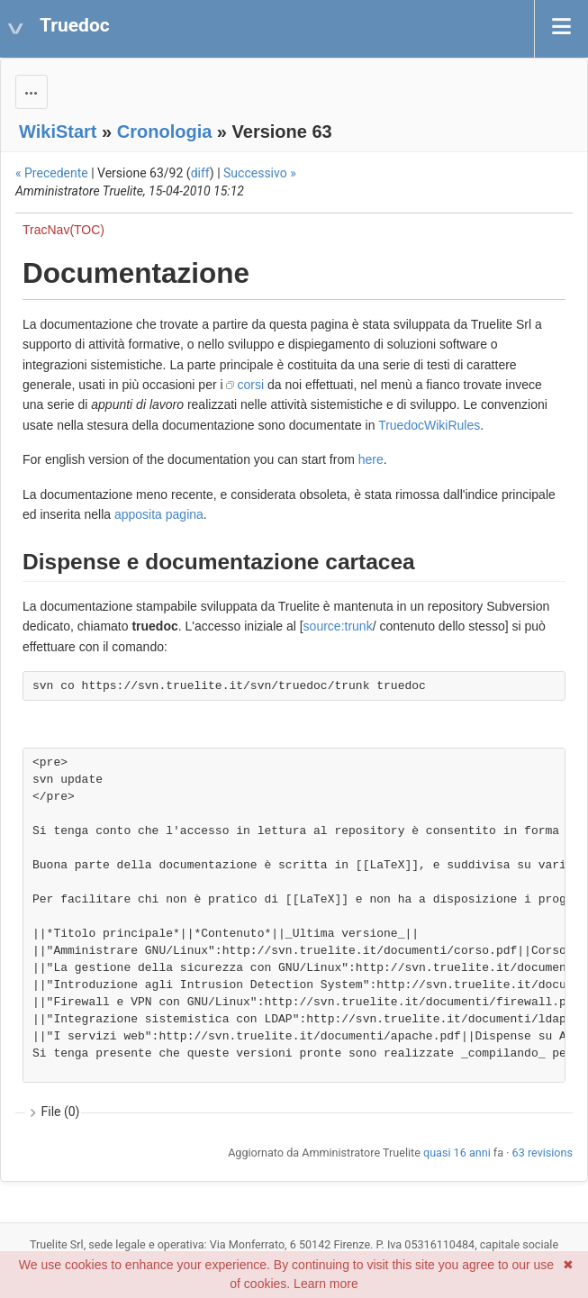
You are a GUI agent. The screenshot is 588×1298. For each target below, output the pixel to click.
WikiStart (58, 131)
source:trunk (338, 626)
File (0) (60, 1111)
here (371, 459)
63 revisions (542, 1152)
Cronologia (165, 131)
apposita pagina (159, 514)
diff (200, 173)
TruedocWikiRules (429, 425)
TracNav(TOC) (63, 229)
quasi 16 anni (457, 1152)
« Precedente (51, 173)
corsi (250, 384)
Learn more (326, 1283)
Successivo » (259, 173)
